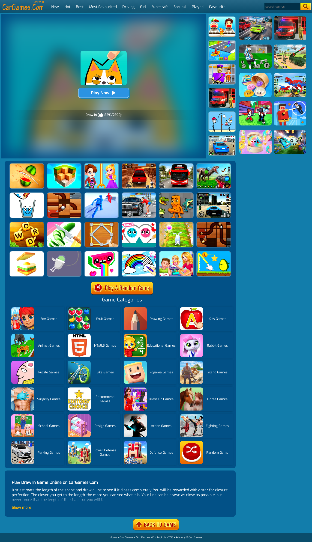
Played (198, 6)
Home (113, 537)
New (55, 6)
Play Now (103, 93)
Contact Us (159, 537)
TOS (170, 537)
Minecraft (160, 6)
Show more (21, 507)
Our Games (127, 537)
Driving (128, 6)
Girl (143, 6)
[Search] (282, 6)
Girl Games (143, 537)
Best (80, 6)
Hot (67, 6)
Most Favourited (103, 6)
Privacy (180, 537)
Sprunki (180, 6)
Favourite (217, 6)
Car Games (195, 537)
